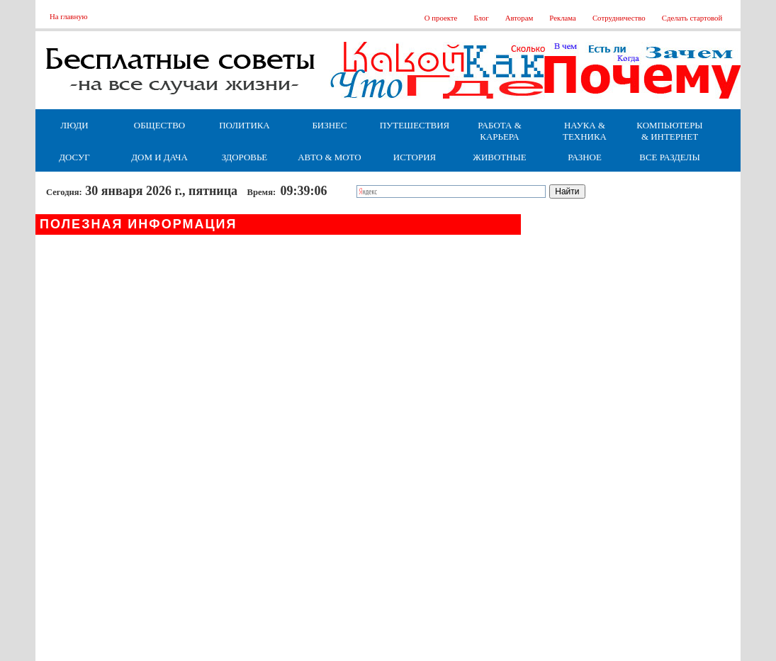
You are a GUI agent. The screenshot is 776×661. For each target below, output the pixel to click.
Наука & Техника (585, 131)
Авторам (519, 17)
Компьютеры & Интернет (669, 131)
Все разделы (669, 157)
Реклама (562, 17)
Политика (244, 125)
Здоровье (245, 157)
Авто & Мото (329, 157)
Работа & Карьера (500, 131)
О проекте (441, 17)
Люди (74, 125)
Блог (480, 17)
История (414, 157)
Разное (585, 157)
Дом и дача (159, 157)
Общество (159, 125)
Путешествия (415, 125)
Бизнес (329, 125)
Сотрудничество (619, 17)
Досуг (74, 157)
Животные (499, 157)
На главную (69, 16)
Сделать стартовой (692, 17)
